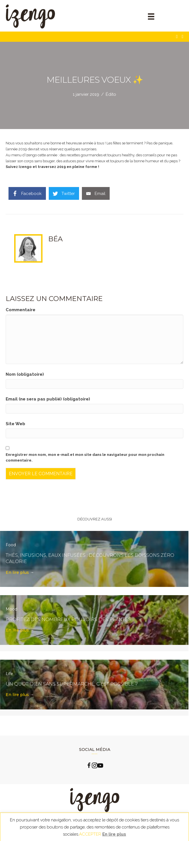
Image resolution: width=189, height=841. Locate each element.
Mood (11, 609)
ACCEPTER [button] (90, 834)
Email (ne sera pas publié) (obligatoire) (48, 399)
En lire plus (20, 572)
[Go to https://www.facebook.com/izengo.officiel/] (89, 766)
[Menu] (151, 16)
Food (11, 544)
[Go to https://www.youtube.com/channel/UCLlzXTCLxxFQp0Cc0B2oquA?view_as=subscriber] (100, 766)
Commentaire (20, 309)
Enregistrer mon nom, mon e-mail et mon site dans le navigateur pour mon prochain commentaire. (85, 457)
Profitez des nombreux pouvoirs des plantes (68, 619)
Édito (111, 94)
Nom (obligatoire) (25, 374)
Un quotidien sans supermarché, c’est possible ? (72, 684)
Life (9, 673)
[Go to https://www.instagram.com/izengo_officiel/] (94, 766)
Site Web (15, 423)
